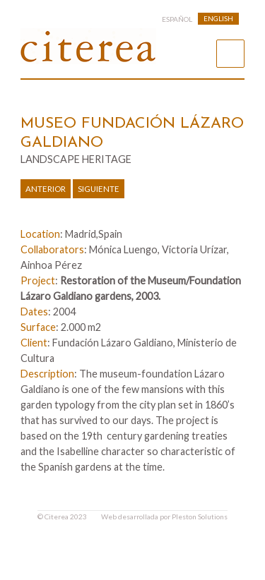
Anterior (45, 188)
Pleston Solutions (200, 516)
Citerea (57, 516)
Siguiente (98, 188)
